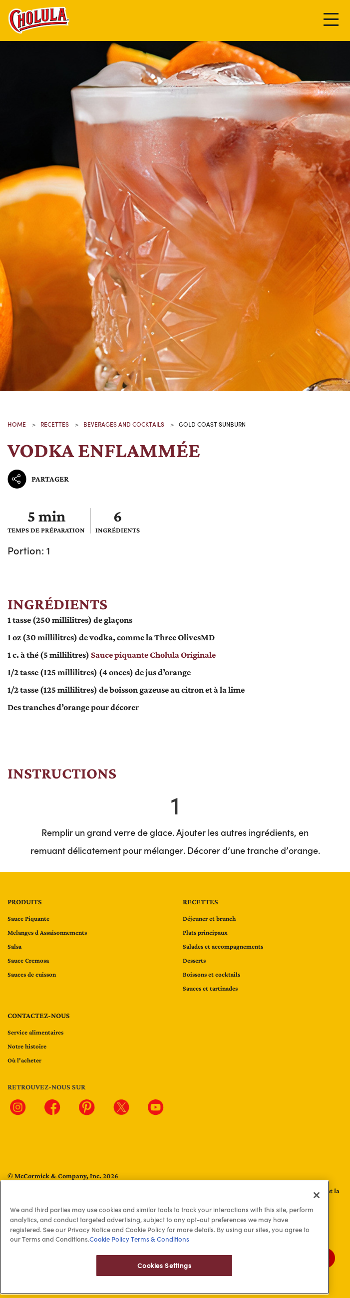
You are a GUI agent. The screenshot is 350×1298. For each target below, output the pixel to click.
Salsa (14, 946)
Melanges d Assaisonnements (47, 932)
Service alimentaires (35, 1032)
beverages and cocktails (123, 424)
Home (16, 424)
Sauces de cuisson (31, 974)
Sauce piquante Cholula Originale (153, 655)
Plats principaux (205, 932)
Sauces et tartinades (210, 988)
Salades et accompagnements (223, 946)
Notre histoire (26, 1046)
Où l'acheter (24, 1060)
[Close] (317, 1207)
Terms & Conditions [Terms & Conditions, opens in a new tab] (159, 1251)
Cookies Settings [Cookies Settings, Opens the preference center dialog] (164, 1277)
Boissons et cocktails (211, 974)
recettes (54, 424)
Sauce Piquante (28, 918)
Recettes (200, 902)
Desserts (194, 960)
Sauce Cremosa (28, 960)
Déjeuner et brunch (209, 918)
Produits (24, 902)
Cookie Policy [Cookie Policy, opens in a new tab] (109, 1251)
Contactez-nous (38, 1016)
